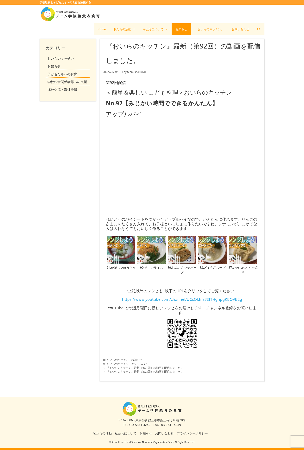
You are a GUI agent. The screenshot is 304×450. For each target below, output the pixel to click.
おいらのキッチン (118, 360)
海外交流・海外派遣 (62, 89)
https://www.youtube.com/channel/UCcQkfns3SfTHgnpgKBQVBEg (182, 299)
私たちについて (157, 29)
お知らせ (181, 29)
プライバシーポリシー (192, 433)
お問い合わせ (240, 29)
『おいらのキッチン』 (209, 29)
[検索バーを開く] (258, 29)
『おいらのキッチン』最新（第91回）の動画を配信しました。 (145, 367)
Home (102, 29)
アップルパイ (139, 364)
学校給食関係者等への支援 (67, 82)
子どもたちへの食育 (62, 74)
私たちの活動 (126, 29)
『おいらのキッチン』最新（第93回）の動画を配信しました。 (145, 371)
